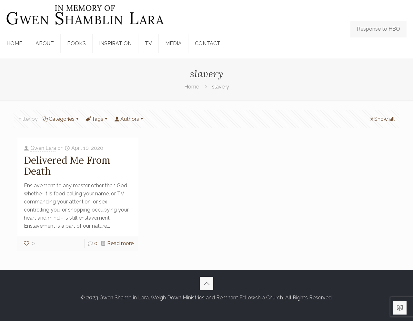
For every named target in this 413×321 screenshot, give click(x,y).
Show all (382, 119)
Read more (120, 243)
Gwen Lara (43, 148)
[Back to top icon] (206, 283)
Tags (97, 119)
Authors (129, 119)
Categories (61, 119)
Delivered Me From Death (67, 165)
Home (191, 87)
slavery (220, 87)
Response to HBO (378, 29)
